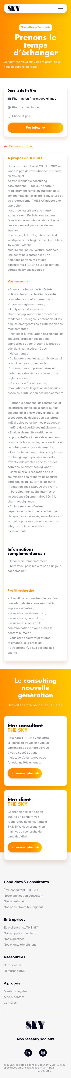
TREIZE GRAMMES (46, 1069)
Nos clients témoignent (20, 944)
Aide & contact (14, 997)
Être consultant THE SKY (21, 890)
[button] (59, 8)
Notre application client (20, 933)
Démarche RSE (14, 971)
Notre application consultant (23, 895)
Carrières (10, 1002)
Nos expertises (14, 939)
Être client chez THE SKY (21, 927)
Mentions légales (15, 991)
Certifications (13, 965)
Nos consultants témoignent (23, 907)
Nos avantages (14, 901)
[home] (14, 8)
